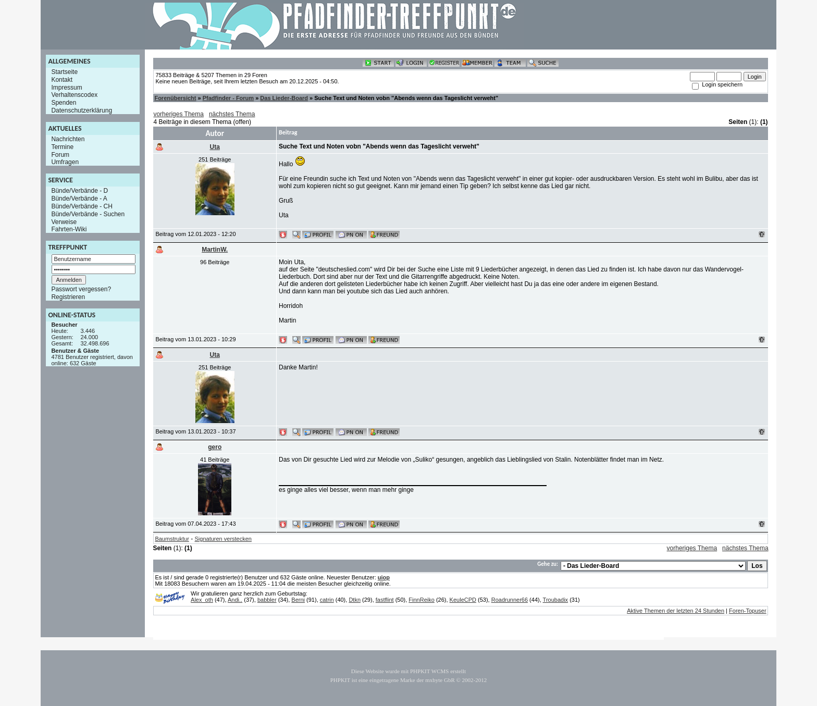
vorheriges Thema (178, 114)
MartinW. (215, 249)
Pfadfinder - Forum (228, 98)
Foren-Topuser (747, 611)
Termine (62, 147)
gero (214, 447)
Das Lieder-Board (284, 98)
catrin (327, 600)
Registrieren (68, 297)
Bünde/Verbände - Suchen (88, 214)
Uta (215, 147)
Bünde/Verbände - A (79, 198)
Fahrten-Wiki (68, 229)
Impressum (66, 87)
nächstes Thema (232, 114)
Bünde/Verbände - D (79, 190)
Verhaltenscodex (74, 94)
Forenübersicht (175, 98)
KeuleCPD (463, 600)
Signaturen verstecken (223, 539)
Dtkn (355, 600)
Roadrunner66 (509, 600)
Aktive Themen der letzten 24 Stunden (675, 611)
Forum (60, 154)
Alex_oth (202, 600)
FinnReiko (421, 600)
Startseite (64, 72)
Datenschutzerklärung (81, 110)
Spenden (63, 102)
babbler (267, 600)
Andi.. (235, 600)
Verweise (64, 221)
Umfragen (65, 162)
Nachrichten (67, 139)
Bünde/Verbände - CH (81, 206)
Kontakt (61, 79)
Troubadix (555, 600)
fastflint (385, 600)
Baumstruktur (172, 539)
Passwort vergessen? (81, 289)
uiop (384, 577)
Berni (298, 600)
